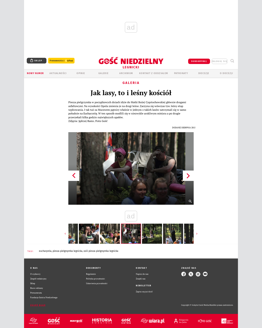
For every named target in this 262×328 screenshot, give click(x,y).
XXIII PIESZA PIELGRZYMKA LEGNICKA (101, 251)
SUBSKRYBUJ (199, 61)
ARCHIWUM (126, 73)
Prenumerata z (61, 61)
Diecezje (203, 73)
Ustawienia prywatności (96, 283)
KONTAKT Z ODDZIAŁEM (153, 73)
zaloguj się (219, 61)
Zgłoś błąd (38, 305)
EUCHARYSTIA (45, 251)
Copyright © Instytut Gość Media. (195, 305)
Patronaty (181, 73)
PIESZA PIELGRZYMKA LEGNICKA (67, 251)
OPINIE (81, 73)
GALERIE (103, 73)
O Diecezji (226, 73)
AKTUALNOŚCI (58, 73)
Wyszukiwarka (232, 61)
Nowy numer (35, 73)
